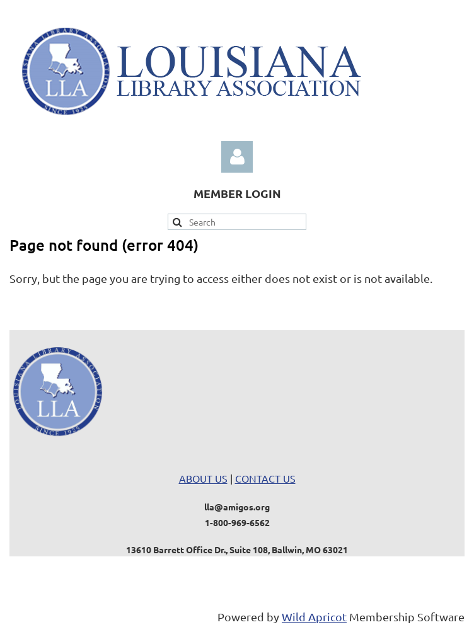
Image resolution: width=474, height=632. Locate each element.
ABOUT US (203, 478)
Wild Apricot (314, 616)
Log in (237, 157)
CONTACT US (265, 478)
